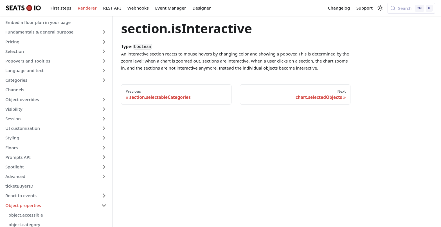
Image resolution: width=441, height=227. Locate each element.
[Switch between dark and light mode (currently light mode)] (380, 8)
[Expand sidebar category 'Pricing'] (104, 41)
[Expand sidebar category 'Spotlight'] (104, 167)
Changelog (339, 8)
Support (364, 8)
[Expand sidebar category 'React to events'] (104, 196)
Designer (201, 8)
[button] (56, 32)
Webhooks (138, 8)
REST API (112, 8)
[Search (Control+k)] (411, 8)
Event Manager (170, 8)
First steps (60, 8)
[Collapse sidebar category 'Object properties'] (104, 205)
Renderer (87, 8)
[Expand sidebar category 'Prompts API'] (104, 157)
